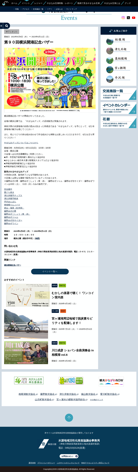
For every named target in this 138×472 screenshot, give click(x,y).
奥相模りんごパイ (12, 205)
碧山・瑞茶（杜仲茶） (14, 208)
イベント (26, 3)
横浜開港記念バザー (12, 265)
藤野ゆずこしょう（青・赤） (17, 214)
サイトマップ (71, 9)
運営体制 (32, 463)
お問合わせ (67, 456)
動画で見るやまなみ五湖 (89, 3)
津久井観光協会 (69, 394)
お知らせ (59, 9)
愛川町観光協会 (109, 394)
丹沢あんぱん (10, 202)
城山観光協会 (89, 394)
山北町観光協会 (44, 399)
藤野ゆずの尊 (10, 211)
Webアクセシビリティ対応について (95, 463)
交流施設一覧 (38, 9)
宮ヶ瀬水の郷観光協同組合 (71, 399)
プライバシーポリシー (46, 463)
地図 (37, 238)
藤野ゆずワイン (11, 223)
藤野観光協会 (48, 394)
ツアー (49, 9)
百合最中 (8, 189)
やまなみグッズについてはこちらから (21, 143)
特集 (17, 9)
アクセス (25, 9)
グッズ (128, 3)
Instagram (123, 17)
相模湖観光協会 (28, 394)
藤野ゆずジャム (11, 217)
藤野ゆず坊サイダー (13, 220)
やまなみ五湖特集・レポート (60, 3)
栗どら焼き (9, 192)
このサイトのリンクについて (68, 463)
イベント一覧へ (49, 271)
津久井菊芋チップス (13, 195)
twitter (128, 17)
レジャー (38, 3)
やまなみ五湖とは (112, 3)
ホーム (14, 3)
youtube (133, 17)
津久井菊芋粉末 (11, 198)
